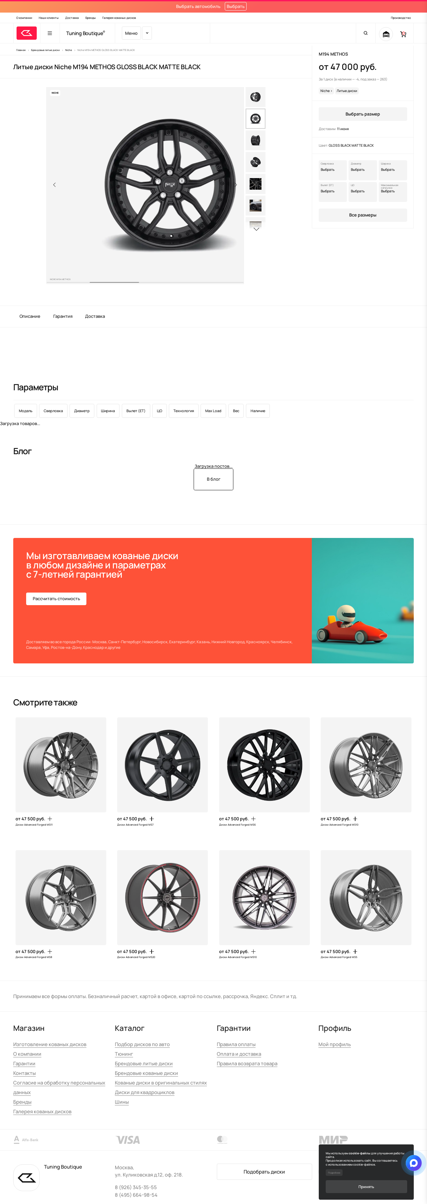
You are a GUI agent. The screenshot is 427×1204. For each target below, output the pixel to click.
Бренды (90, 18)
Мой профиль (334, 1044)
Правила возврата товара (247, 1063)
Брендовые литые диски (144, 1063)
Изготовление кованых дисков (49, 1044)
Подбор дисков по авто (142, 1044)
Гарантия (62, 316)
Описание (30, 316)
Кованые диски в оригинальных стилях (161, 1082)
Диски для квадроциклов (144, 1092)
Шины (122, 1101)
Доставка (72, 18)
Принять (366, 1186)
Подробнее (334, 1172)
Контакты (24, 1073)
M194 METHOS (333, 54)
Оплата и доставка (239, 1053)
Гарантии (24, 1063)
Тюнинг (124, 1053)
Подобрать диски (264, 1171)
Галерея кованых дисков (119, 18)
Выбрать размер (363, 114)
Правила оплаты (236, 1044)
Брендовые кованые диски (146, 1073)
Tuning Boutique (84, 33)
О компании (24, 18)
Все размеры (362, 215)
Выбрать (236, 6)
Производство (401, 18)
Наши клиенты (49, 18)
